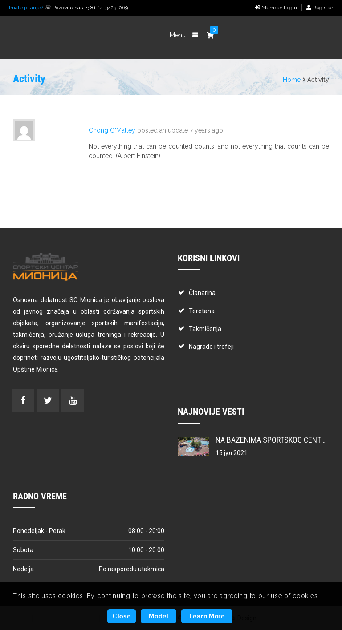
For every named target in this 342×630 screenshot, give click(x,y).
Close (122, 616)
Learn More (207, 616)
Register (319, 7)
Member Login (276, 7)
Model (159, 616)
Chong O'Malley (112, 130)
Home (292, 79)
